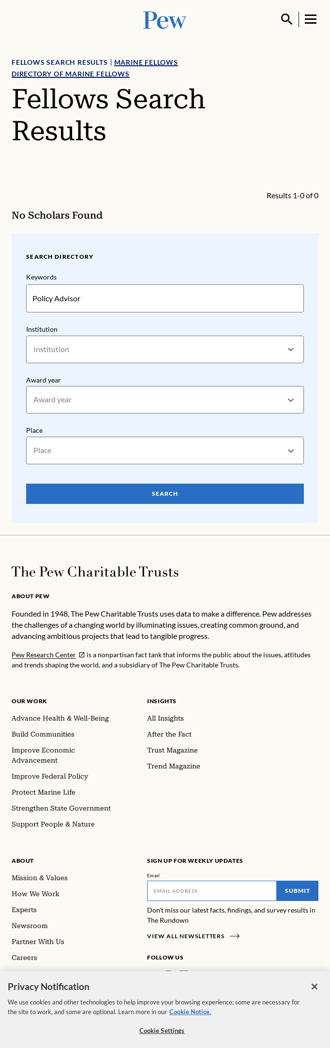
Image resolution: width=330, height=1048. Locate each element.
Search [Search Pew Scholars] (165, 493)
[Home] (95, 571)
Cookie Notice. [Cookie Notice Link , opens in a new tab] (190, 1015)
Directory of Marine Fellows (71, 74)
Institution (42, 329)
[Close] (314, 991)
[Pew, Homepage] (165, 19)
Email (153, 875)
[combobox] (34, 349)
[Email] (212, 891)
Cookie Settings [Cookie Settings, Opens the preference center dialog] (162, 1035)
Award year (43, 379)
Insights (162, 701)
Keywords (41, 277)
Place (34, 430)
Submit (297, 890)
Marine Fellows (146, 62)
